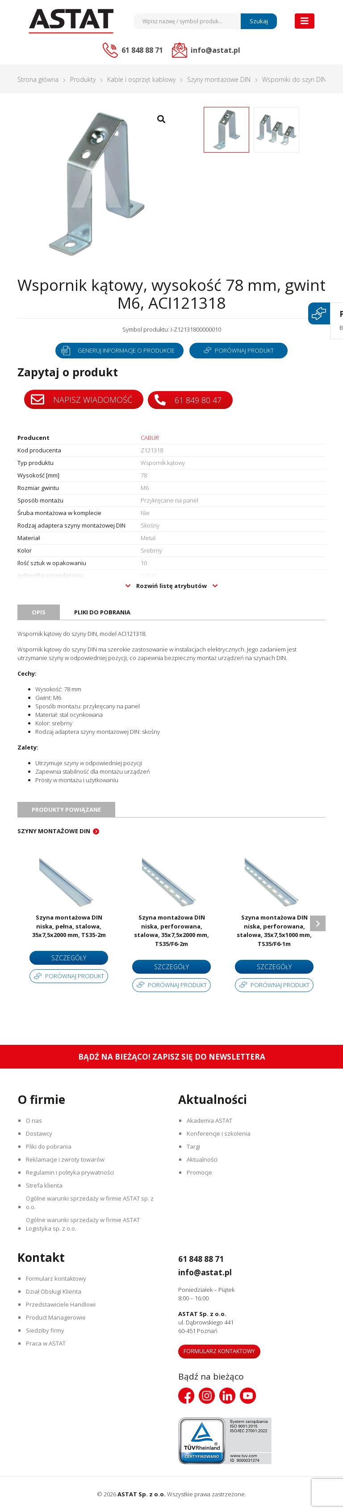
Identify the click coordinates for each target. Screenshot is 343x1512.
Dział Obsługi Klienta (54, 1291)
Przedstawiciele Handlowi (61, 1304)
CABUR (150, 438)
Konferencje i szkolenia (219, 1133)
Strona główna (38, 79)
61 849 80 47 (189, 399)
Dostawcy (40, 1133)
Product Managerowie (57, 1317)
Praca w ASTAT (47, 1343)
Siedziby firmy (46, 1330)
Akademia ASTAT (210, 1120)
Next (318, 923)
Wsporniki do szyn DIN (294, 79)
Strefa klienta (45, 1185)
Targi (194, 1146)
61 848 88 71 (205, 1258)
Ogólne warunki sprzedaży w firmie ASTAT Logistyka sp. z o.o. (84, 1224)
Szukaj (259, 21)
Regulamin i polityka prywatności (71, 1172)
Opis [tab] (39, 612)
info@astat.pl (211, 1271)
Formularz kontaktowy (57, 1278)
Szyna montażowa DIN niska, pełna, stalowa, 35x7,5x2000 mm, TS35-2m (69, 926)
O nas (35, 1120)
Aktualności (203, 1159)
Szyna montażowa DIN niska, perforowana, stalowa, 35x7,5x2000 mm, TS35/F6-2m (171, 930)
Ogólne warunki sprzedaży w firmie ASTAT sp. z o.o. (91, 1202)
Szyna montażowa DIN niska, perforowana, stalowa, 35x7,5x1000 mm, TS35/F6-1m (274, 930)
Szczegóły (68, 958)
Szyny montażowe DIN (219, 79)
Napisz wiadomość (81, 399)
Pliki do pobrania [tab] (102, 612)
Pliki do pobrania (49, 1146)
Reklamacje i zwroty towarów (66, 1159)
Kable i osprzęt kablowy (141, 79)
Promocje (200, 1172)
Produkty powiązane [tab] (66, 809)
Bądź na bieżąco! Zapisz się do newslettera (171, 1057)
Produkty (83, 79)
